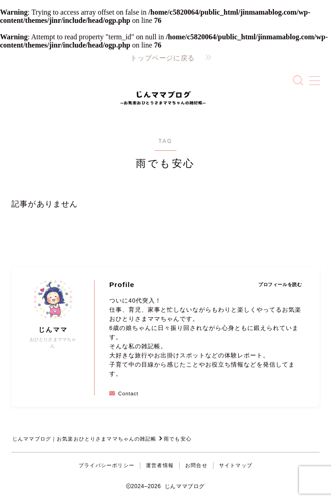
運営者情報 (160, 465)
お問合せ (196, 465)
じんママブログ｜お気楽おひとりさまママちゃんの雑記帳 (84, 438)
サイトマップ (235, 465)
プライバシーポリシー (106, 465)
